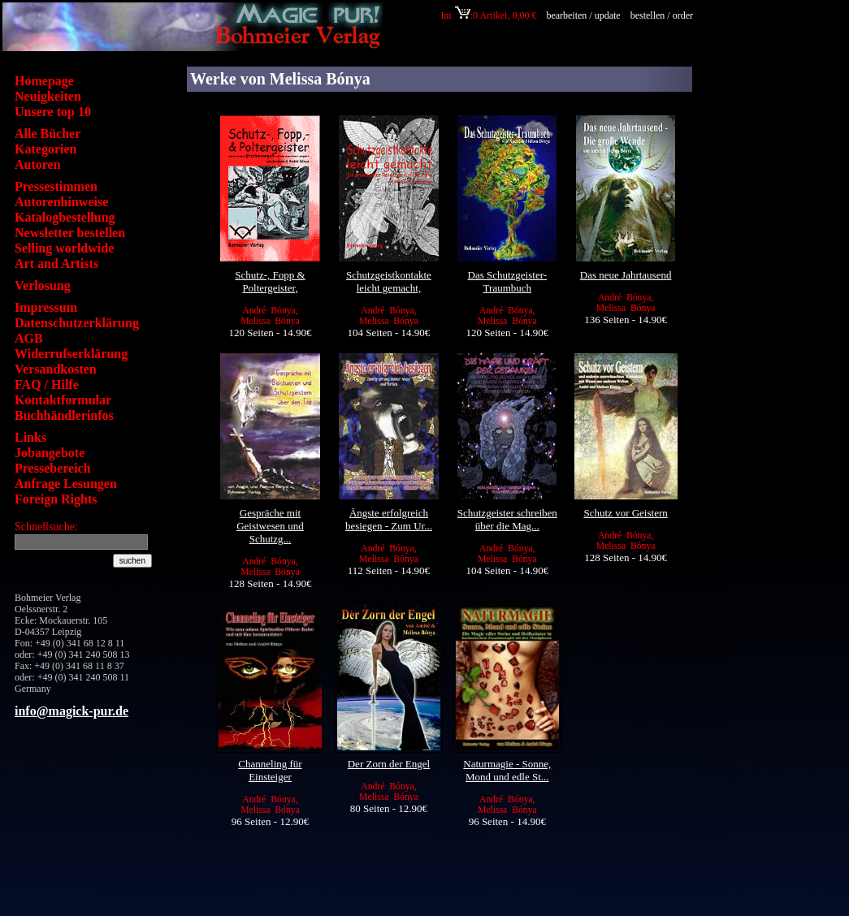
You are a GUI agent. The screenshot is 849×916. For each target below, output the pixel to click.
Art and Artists (56, 263)
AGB (29, 338)
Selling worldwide (64, 248)
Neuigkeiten (48, 96)
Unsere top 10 (53, 112)
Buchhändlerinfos (64, 415)
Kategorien (45, 149)
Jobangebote (49, 453)
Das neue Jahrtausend (626, 275)
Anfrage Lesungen (66, 483)
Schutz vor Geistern (626, 513)
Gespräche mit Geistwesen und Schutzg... (270, 526)
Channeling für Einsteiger (269, 770)
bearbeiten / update (583, 15)
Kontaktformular (63, 400)
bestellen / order (662, 15)
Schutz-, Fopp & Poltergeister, (270, 281)
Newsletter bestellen (70, 233)
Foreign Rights (56, 499)
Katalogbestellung (65, 217)
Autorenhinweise (61, 202)
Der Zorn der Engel (389, 764)
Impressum (46, 307)
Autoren (38, 164)
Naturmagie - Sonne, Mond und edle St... (507, 770)
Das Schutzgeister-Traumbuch (508, 281)
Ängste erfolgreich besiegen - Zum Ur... (388, 519)
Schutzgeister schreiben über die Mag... (507, 519)
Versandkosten (56, 369)
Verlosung (43, 285)
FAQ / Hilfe (47, 384)
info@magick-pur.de (71, 711)
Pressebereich (53, 468)
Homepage (44, 81)
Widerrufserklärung (71, 354)
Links (30, 437)
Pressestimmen (56, 186)
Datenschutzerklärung (77, 323)
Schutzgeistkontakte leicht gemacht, (388, 281)
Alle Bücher (47, 133)
